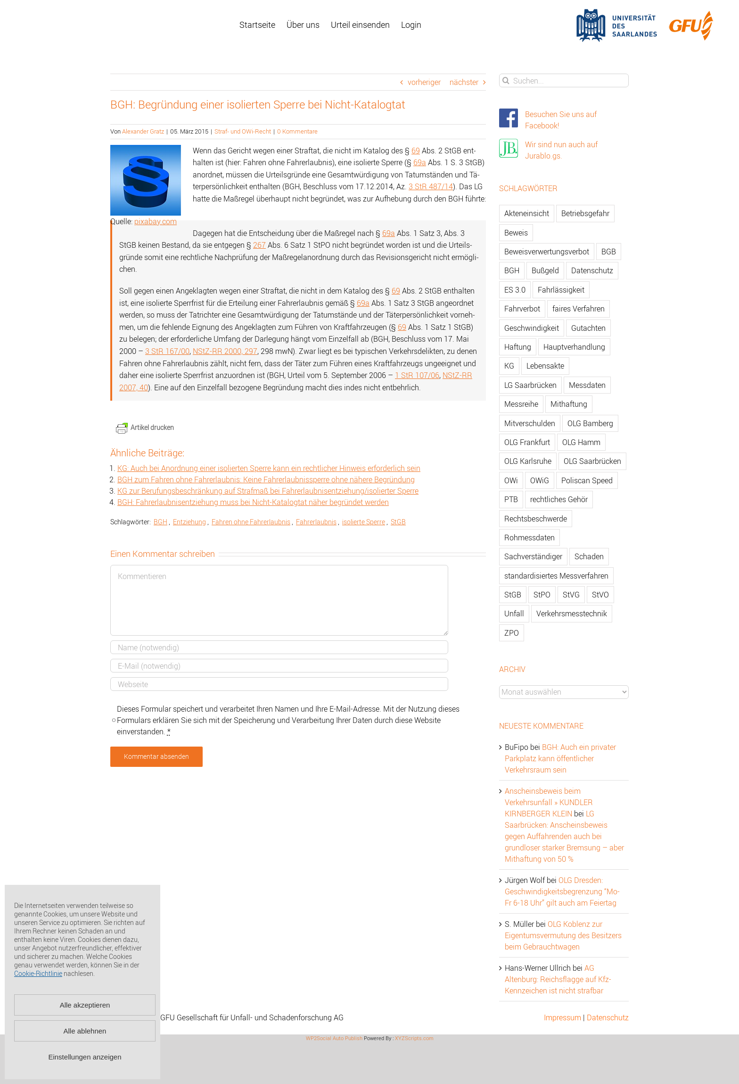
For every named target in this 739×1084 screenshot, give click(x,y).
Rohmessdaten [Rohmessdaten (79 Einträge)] (529, 537)
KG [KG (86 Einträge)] (509, 366)
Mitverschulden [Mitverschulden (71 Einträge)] (529, 423)
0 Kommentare (297, 131)
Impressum (562, 1017)
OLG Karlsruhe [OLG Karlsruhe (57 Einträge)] (527, 461)
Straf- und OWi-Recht (242, 131)
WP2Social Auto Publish (334, 1038)
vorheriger (424, 82)
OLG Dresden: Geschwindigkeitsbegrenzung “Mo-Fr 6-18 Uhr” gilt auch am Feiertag (562, 891)
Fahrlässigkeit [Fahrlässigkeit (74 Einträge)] (561, 290)
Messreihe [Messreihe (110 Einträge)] (521, 404)
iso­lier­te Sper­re (363, 521)
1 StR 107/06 (417, 375)
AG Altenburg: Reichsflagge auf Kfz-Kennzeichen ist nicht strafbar (558, 979)
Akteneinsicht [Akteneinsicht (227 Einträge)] (526, 213)
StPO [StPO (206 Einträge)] (542, 594)
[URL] (279, 684)
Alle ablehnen (85, 1031)
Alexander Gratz (143, 131)
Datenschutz (608, 1017)
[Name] (279, 647)
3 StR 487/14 (431, 186)
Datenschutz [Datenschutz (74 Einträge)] (592, 270)
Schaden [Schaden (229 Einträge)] (589, 556)
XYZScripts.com (414, 1038)
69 (415, 150)
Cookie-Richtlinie (38, 973)
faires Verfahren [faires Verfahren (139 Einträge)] (578, 308)
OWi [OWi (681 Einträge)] (511, 480)
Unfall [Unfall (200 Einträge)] (514, 613)
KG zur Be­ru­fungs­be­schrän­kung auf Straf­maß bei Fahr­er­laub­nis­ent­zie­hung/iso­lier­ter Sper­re (268, 491)
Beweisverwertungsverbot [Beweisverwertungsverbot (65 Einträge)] (546, 251)
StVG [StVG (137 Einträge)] (571, 594)
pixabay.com (155, 221)
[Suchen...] (564, 80)
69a (419, 162)
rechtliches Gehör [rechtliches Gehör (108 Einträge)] (559, 499)
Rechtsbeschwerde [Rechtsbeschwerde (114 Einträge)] (535, 518)
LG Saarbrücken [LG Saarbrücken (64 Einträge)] (530, 385)
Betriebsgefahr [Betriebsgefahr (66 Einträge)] (585, 213)
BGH (160, 521)
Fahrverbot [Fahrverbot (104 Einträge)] (522, 308)
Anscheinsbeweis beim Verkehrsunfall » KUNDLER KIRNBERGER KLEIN (549, 802)
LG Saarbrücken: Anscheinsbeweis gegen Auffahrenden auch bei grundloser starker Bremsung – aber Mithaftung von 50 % (564, 836)
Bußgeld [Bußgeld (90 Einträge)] (545, 270)
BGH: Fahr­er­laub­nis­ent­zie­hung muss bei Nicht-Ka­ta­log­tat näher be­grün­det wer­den (253, 502)
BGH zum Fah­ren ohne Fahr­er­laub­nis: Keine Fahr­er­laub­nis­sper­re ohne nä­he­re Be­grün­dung (266, 479)
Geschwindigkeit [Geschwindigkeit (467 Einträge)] (531, 328)
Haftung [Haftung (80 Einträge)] (517, 347)
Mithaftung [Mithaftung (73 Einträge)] (568, 404)
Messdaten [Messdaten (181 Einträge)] (587, 385)
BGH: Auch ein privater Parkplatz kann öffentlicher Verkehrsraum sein (560, 758)
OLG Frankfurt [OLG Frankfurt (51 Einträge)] (527, 442)
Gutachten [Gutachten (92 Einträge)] (588, 328)
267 (259, 245)
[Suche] (506, 80)
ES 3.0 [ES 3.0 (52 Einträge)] (515, 290)
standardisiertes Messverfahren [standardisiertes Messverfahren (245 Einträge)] (556, 576)
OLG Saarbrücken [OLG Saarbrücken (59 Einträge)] (592, 461)
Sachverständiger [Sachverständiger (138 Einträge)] (533, 556)
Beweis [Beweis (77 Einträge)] (516, 232)
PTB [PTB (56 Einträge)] (511, 499)
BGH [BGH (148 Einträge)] (511, 270)
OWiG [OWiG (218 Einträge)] (539, 480)
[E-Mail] (279, 665)
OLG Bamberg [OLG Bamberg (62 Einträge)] (590, 423)
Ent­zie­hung (189, 521)
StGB (398, 521)
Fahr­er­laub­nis (316, 521)
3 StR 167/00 (167, 351)
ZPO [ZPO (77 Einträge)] (511, 633)
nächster (464, 82)
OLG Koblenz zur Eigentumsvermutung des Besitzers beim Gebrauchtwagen (563, 935)
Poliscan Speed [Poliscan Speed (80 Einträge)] (587, 480)
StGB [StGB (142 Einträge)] (512, 594)
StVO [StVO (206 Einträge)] (600, 594)
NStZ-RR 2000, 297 (225, 351)
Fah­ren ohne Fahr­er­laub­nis (251, 521)
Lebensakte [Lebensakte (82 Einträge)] (545, 366)
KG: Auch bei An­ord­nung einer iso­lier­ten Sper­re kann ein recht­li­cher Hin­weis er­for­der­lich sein (268, 468)
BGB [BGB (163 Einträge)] (608, 251)
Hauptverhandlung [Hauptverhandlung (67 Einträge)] (574, 347)
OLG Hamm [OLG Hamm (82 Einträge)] (581, 442)
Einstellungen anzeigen (84, 1057)
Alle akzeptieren (85, 1005)
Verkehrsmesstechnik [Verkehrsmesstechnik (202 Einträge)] (571, 613)
